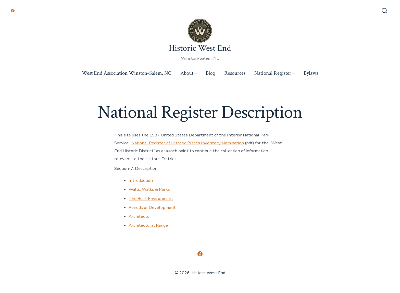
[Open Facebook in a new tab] (13, 10)
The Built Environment (151, 198)
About (188, 73)
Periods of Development (152, 207)
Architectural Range (148, 225)
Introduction (141, 180)
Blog (210, 73)
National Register (274, 73)
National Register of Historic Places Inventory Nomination (187, 143)
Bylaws (311, 73)
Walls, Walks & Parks (149, 189)
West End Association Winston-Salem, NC (126, 73)
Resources (234, 73)
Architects (139, 216)
